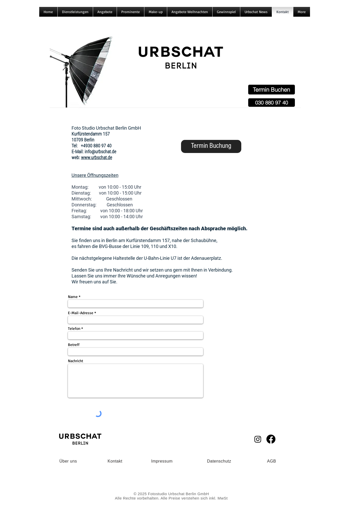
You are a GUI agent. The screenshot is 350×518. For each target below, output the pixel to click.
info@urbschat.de (100, 151)
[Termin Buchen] (271, 89)
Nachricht (75, 361)
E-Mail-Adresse (80, 313)
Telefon (74, 328)
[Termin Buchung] (211, 146)
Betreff (73, 345)
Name (73, 297)
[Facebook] (270, 439)
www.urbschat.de (96, 157)
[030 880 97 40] (271, 102)
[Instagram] (257, 439)
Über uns (68, 461)
